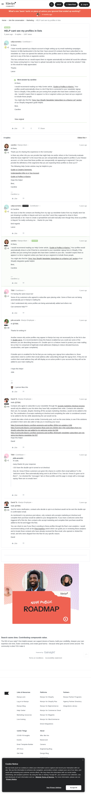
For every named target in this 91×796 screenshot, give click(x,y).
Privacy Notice (11, 779)
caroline (14, 145)
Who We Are (44, 735)
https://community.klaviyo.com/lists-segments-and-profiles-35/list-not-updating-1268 (41, 425)
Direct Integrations (46, 724)
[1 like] (19, 387)
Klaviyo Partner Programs (72, 697)
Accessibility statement (53, 658)
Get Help (20, 753)
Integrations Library (70, 706)
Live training (21, 719)
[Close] (83, 760)
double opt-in (17, 340)
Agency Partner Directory (72, 701)
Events (19, 740)
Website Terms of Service (45, 777)
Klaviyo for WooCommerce (49, 719)
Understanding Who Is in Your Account (25, 173)
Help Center (21, 710)
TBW (12, 290)
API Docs (20, 749)
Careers (43, 744)
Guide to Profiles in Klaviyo (21, 177)
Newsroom (44, 740)
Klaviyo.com (21, 697)
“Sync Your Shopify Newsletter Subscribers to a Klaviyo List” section (57, 100)
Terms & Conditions (36, 658)
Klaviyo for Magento (47, 715)
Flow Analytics (39, 529)
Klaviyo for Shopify (47, 697)
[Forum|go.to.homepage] (11, 4)
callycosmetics (16, 42)
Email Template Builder (25, 744)
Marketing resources (24, 715)
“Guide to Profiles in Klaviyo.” (64, 87)
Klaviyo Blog (21, 706)
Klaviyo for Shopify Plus (48, 701)
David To (14, 399)
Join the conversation (16, 20)
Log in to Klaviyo (23, 701)
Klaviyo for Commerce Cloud (50, 710)
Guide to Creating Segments (21, 170)
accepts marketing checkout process (71, 406)
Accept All (73, 788)
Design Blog (44, 753)
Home (4, 20)
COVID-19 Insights (23, 735)
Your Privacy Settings (53, 787)
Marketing (30, 20)
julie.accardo (15, 320)
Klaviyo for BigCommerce (49, 706)
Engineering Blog (46, 749)
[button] (2, 5)
